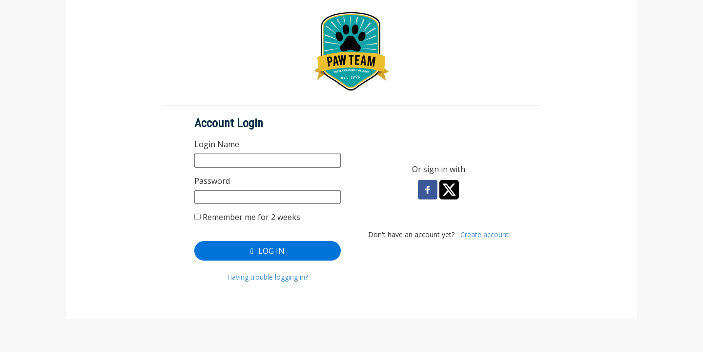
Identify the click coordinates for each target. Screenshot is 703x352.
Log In (267, 250)
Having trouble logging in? (267, 277)
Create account (484, 234)
